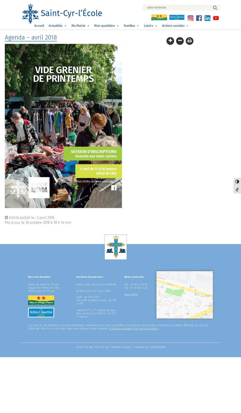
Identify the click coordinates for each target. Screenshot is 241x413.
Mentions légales (122, 347)
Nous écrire (131, 294)
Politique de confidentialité (149, 347)
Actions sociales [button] (175, 26)
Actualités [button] (58, 26)
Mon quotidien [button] (106, 26)
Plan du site (102, 347)
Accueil (39, 26)
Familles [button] (131, 26)
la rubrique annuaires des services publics (134, 328)
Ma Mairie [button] (80, 26)
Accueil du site (84, 347)
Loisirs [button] (150, 26)
